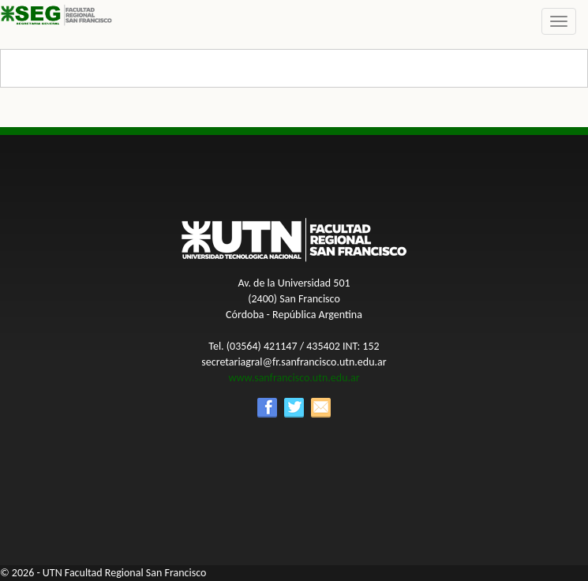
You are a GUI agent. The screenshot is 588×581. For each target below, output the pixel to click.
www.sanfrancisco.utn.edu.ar (293, 377)
